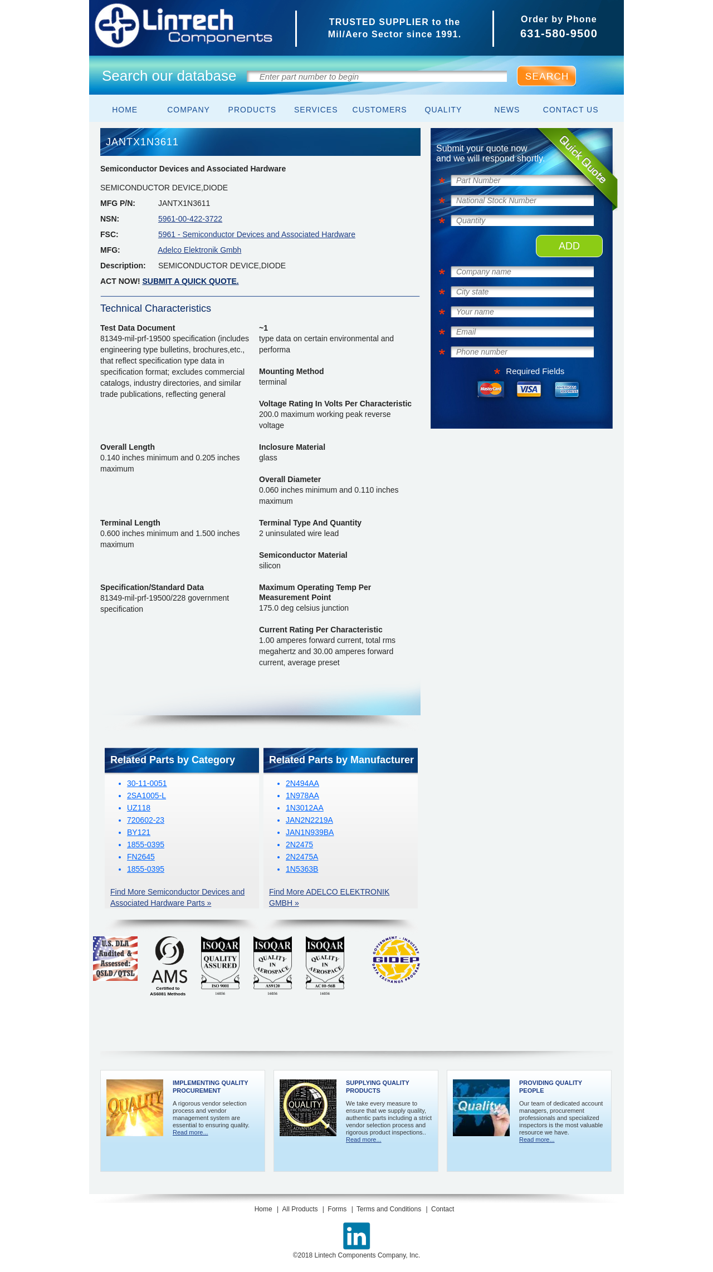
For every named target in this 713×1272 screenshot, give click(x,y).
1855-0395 (145, 844)
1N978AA (302, 795)
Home (125, 109)
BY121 (138, 832)
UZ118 (138, 807)
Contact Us (571, 109)
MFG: (110, 249)
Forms (337, 1209)
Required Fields (535, 371)
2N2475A (302, 856)
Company (188, 109)
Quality (443, 109)
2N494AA (302, 783)
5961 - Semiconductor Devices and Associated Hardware (256, 234)
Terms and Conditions (388, 1209)
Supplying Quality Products (377, 1086)
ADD (569, 246)
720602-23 (145, 820)
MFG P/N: (117, 203)
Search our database (169, 75)
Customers (380, 109)
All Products (300, 1209)
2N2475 (299, 844)
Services (316, 109)
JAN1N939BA (310, 832)
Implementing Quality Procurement (210, 1086)
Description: (123, 265)
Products (252, 109)
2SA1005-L (146, 795)
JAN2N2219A (309, 820)
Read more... (190, 1132)
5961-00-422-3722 (190, 218)
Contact (442, 1209)
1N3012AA (305, 807)
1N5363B (302, 869)
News (507, 109)
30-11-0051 (147, 783)
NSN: (109, 218)
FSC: (109, 234)
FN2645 (141, 856)
